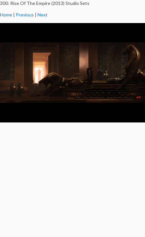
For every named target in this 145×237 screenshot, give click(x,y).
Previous (25, 14)
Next (42, 14)
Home (6, 14)
